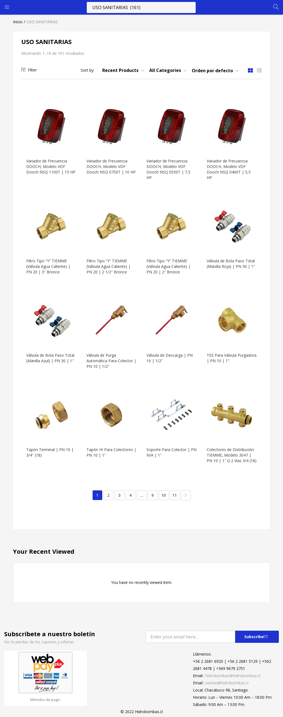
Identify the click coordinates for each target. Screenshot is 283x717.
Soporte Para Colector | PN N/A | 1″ (168, 448)
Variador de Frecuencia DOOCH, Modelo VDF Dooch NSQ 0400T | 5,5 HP (229, 168)
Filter (29, 70)
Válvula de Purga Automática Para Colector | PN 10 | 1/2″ (110, 358)
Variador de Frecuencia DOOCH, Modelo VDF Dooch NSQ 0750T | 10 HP (108, 168)
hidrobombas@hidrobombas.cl (233, 677)
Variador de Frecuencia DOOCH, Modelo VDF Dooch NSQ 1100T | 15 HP (48, 168)
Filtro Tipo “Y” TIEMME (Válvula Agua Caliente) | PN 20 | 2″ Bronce (169, 264)
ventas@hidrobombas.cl (227, 684)
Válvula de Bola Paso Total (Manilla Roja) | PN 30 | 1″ (231, 261)
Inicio (17, 21)
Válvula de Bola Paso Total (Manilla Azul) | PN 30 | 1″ (51, 355)
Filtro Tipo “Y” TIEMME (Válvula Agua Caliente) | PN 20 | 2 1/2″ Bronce (109, 264)
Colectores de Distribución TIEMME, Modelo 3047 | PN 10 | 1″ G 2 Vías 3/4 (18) (231, 454)
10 (163, 496)
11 (174, 496)
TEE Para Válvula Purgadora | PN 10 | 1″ (228, 355)
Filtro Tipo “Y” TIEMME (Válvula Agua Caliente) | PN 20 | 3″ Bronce (49, 264)
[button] (121, 70)
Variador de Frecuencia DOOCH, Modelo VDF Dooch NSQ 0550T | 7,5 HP (169, 168)
